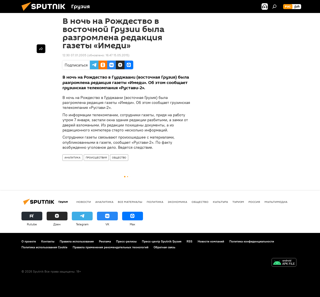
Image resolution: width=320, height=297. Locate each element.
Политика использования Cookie (44, 247)
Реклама (105, 241)
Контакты (47, 241)
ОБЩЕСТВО (119, 157)
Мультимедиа (275, 202)
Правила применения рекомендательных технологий (110, 247)
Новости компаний (211, 241)
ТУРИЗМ (238, 202)
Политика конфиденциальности (251, 241)
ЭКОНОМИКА (177, 202)
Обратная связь (164, 247)
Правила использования (77, 241)
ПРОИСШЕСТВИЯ (96, 157)
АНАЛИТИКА (72, 157)
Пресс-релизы (126, 241)
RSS (189, 241)
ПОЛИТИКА (155, 202)
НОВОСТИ (83, 202)
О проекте (28, 241)
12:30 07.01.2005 (74, 55)
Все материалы (130, 202)
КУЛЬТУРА (220, 202)
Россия (254, 202)
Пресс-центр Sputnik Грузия (161, 241)
